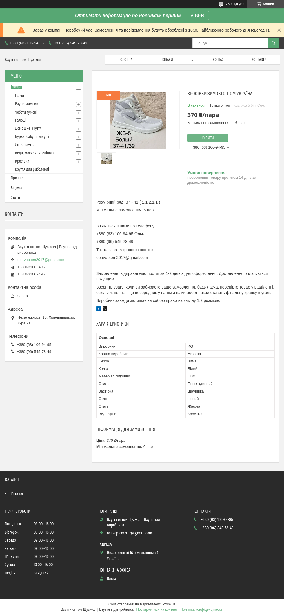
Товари (167, 59)
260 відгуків (235, 4)
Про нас (217, 59)
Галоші (20, 120)
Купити (208, 138)
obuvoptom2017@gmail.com (41, 260)
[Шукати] (273, 43)
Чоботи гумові (26, 112)
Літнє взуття (24, 145)
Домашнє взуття (28, 128)
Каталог (17, 494)
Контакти (259, 59)
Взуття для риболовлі (32, 169)
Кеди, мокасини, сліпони (35, 153)
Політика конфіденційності (202, 609)
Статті (15, 198)
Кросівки (22, 161)
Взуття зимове (26, 104)
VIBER (197, 15)
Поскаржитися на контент (156, 609)
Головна (125, 59)
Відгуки (17, 188)
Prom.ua (169, 604)
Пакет (19, 96)
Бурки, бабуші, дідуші (32, 136)
